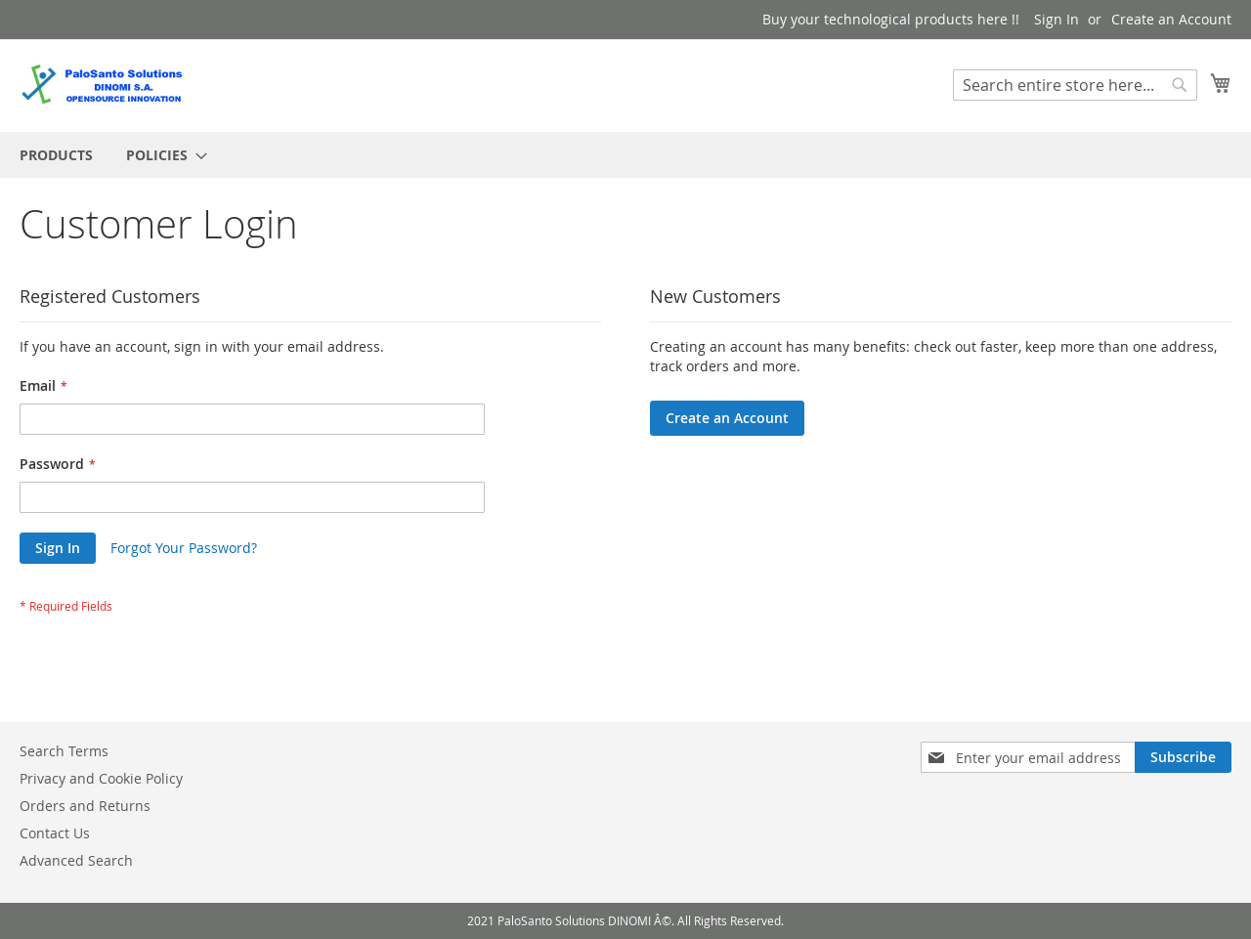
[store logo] (103, 84)
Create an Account (1171, 19)
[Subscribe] (1183, 757)
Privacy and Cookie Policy (101, 778)
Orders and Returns (85, 805)
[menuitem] (56, 155)
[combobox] (1075, 85)
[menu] (625, 155)
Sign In (1056, 19)
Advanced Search (76, 860)
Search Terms (64, 751)
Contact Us (55, 833)
